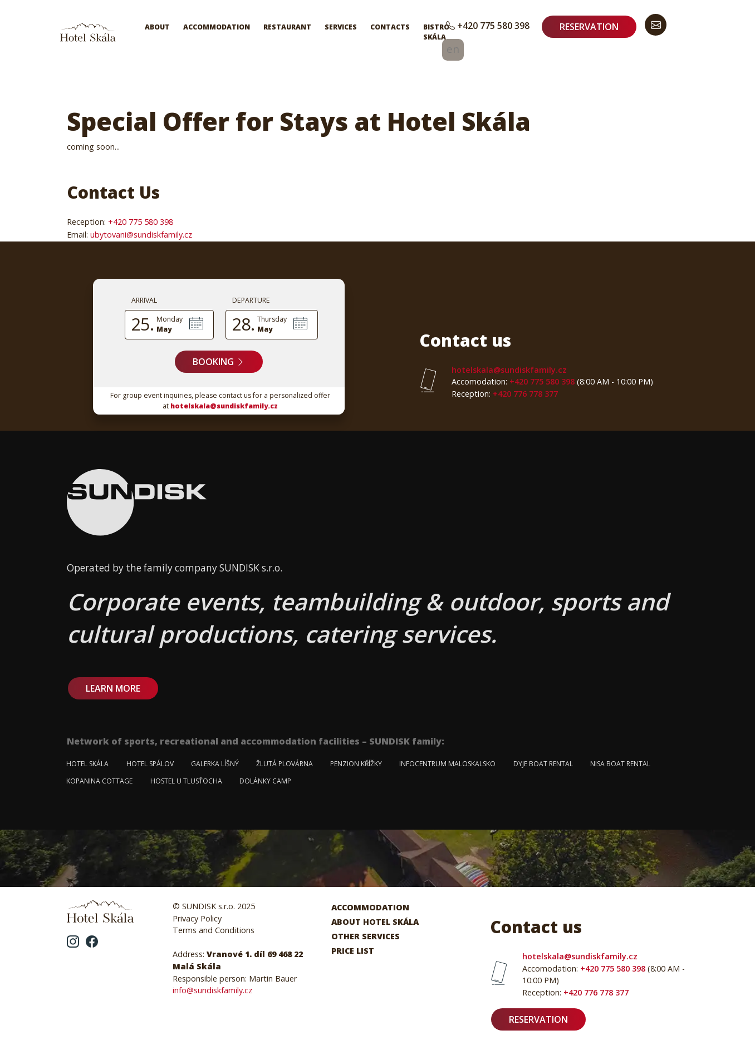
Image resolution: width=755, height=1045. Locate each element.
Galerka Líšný (215, 763)
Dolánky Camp (265, 781)
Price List (352, 950)
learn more (113, 688)
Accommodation (216, 27)
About (157, 27)
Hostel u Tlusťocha (186, 781)
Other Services (365, 936)
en (453, 49)
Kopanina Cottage (99, 781)
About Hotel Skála (375, 921)
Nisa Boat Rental (620, 763)
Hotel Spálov (150, 763)
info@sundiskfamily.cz (212, 990)
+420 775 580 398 (488, 25)
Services (341, 27)
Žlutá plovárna (284, 763)
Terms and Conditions (213, 930)
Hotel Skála (87, 763)
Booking (219, 362)
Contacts (390, 27)
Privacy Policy (197, 918)
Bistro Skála (436, 32)
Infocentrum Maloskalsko (447, 763)
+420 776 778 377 (505, 393)
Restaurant (287, 27)
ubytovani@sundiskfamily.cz (141, 234)
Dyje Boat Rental (543, 763)
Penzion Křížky (356, 763)
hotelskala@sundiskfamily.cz (224, 406)
